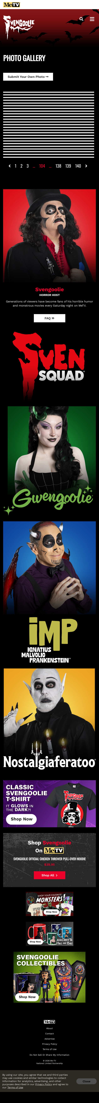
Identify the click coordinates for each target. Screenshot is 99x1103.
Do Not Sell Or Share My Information (49, 1055)
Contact (49, 1034)
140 (78, 166)
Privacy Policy (43, 1084)
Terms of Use (15, 1087)
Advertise (50, 1039)
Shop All (49, 875)
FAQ (49, 318)
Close (86, 1081)
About (49, 1028)
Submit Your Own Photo (28, 77)
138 (58, 166)
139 (68, 166)
